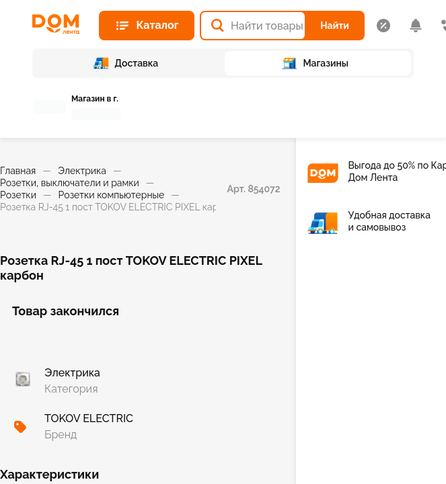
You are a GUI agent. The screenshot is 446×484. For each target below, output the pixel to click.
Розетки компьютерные (112, 195)
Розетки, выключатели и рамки (69, 182)
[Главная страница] (60, 24)
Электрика (82, 170)
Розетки (18, 195)
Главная (18, 170)
